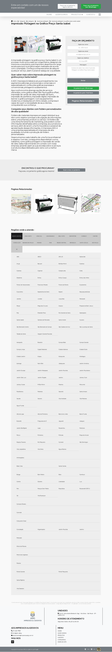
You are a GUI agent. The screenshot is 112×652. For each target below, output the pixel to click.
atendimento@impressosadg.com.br (22, 635)
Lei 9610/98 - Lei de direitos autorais (81, 603)
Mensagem (83, 65)
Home (49, 15)
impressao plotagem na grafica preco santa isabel (65, 21)
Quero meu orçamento (71, 170)
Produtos (76, 15)
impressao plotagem (43, 21)
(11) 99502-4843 (16, 633)
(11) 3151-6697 (16, 631)
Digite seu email (83, 51)
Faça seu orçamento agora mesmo (67, 6)
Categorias (22, 21)
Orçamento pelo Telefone (83, 93)
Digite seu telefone (83, 58)
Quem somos (61, 15)
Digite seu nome (83, 44)
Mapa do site (62, 642)
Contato (90, 15)
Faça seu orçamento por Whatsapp (91, 6)
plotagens (31, 21)
